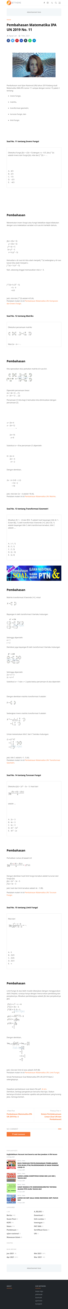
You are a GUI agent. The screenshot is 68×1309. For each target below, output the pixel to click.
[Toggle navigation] (59, 3)
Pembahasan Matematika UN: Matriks (40, 496)
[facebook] (44, 3)
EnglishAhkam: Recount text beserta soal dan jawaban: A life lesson (32, 1154)
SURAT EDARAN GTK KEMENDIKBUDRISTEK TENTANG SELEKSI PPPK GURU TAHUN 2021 (37, 1188)
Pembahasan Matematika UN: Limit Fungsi (42, 1072)
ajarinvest (38, 1301)
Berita (19, 1161)
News (23, 1161)
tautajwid (38, 1304)
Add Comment (18, 1134)
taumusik (38, 1297)
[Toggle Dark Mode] (52, 3)
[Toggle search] (56, 3)
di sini (44, 1089)
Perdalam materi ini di (16, 301)
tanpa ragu (39, 1291)
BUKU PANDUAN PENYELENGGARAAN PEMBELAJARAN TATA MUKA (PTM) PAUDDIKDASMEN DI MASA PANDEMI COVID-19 (38, 1165)
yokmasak (38, 1294)
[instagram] (47, 3)
